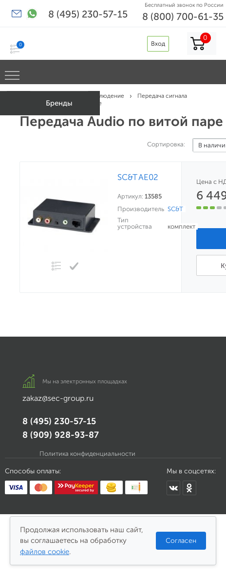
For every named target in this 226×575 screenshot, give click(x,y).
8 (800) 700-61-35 (183, 16)
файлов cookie (44, 551)
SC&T (175, 209)
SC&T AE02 (137, 177)
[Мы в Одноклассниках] (189, 488)
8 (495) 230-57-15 (88, 14)
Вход (158, 43)
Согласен (181, 541)
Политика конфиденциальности (87, 453)
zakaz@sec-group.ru (58, 398)
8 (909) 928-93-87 (60, 435)
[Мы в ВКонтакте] (173, 488)
